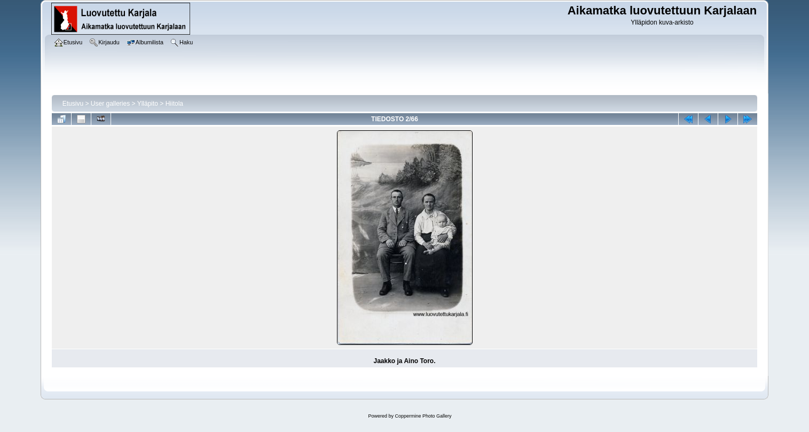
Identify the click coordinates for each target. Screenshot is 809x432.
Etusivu (72, 103)
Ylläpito (147, 103)
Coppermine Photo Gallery (423, 416)
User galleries (110, 103)
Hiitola (174, 103)
